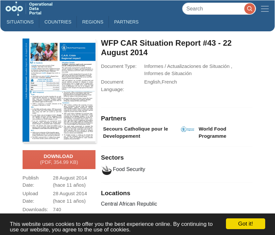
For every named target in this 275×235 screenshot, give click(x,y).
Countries (57, 21)
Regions (92, 21)
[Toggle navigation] (265, 8)
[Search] (219, 9)
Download (59, 159)
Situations (20, 21)
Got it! (245, 224)
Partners (126, 21)
